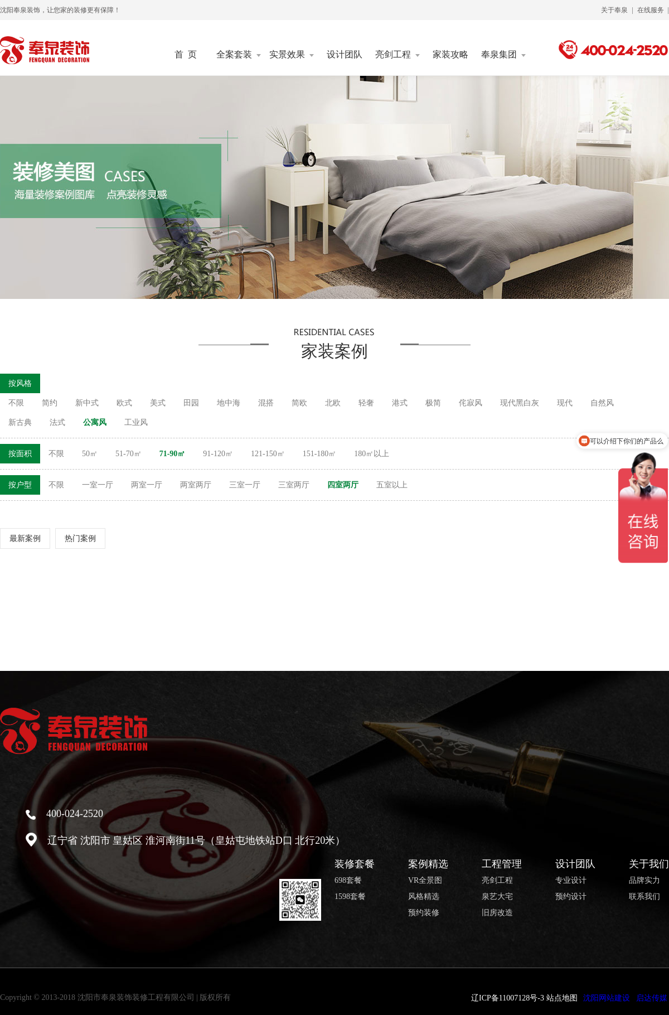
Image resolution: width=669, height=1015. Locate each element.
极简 (433, 403)
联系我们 (644, 897)
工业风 (136, 422)
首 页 (185, 54)
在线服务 (650, 10)
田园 (191, 403)
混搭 (266, 403)
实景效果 (291, 54)
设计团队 (344, 54)
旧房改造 (497, 913)
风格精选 (423, 897)
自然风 (602, 403)
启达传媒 (651, 998)
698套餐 (348, 880)
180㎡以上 (371, 454)
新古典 (20, 422)
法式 (57, 422)
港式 (400, 403)
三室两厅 (293, 485)
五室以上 (392, 485)
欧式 (124, 403)
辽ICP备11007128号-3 (507, 998)
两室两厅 (195, 485)
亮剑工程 (397, 54)
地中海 (228, 403)
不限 (16, 403)
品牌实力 (644, 880)
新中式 (87, 403)
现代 (565, 403)
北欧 (333, 403)
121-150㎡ (268, 454)
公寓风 (94, 422)
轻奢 (366, 403)
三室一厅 (244, 485)
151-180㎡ (320, 454)
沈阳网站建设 (606, 998)
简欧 (299, 403)
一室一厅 (97, 485)
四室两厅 (342, 485)
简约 (49, 403)
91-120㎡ (218, 454)
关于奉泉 (614, 10)
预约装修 (423, 913)
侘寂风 (470, 403)
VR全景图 (425, 880)
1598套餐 (350, 897)
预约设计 (570, 897)
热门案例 (80, 538)
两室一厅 (146, 485)
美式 (158, 403)
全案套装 (238, 54)
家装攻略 (450, 54)
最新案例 (25, 538)
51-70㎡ (128, 454)
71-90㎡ (172, 454)
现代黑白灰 (519, 403)
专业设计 (570, 880)
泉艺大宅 (497, 897)
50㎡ (90, 454)
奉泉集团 (503, 54)
